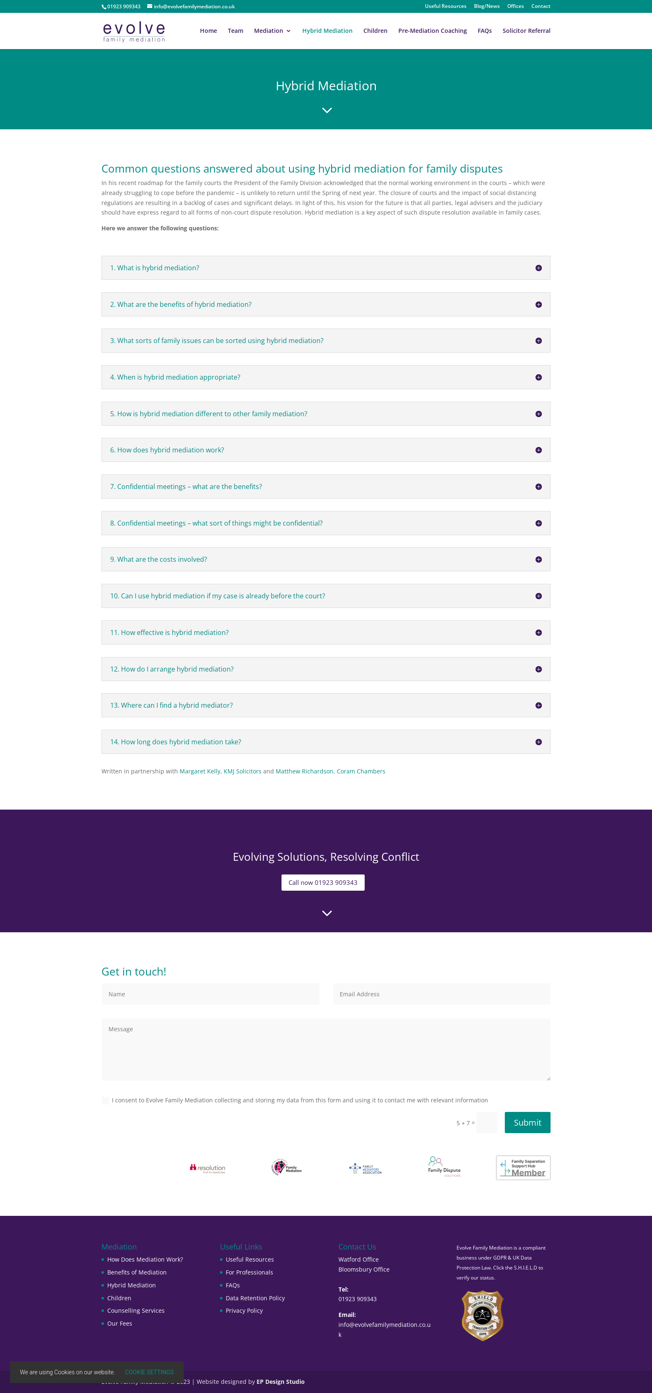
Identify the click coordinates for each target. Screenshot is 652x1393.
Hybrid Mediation (327, 31)
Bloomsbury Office (364, 1269)
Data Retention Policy (255, 1298)
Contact (541, 7)
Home (208, 31)
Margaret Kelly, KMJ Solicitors (221, 771)
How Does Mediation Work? (145, 1259)
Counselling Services (136, 1310)
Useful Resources (446, 7)
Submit (527, 1122)
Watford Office (358, 1259)
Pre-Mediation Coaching (432, 31)
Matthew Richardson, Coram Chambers (330, 771)
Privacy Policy (244, 1310)
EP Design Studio (281, 1382)
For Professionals (249, 1272)
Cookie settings (149, 1372)
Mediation (268, 31)
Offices (515, 7)
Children (375, 31)
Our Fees (119, 1323)
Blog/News (487, 7)
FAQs (485, 31)
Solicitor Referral (527, 31)
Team (235, 31)
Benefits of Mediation (137, 1272)
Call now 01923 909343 (323, 882)
